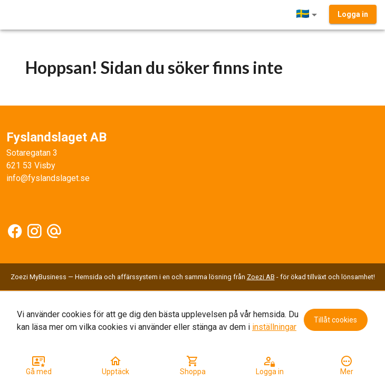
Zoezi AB (261, 277)
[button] (308, 15)
